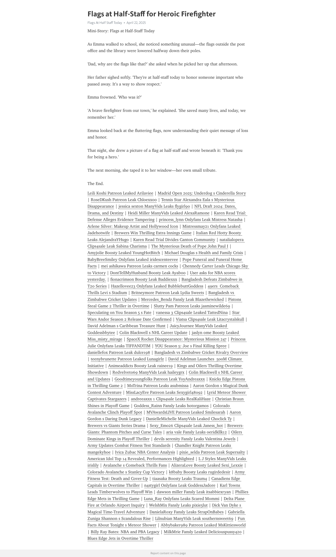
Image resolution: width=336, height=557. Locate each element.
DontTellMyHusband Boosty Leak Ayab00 (148, 272)
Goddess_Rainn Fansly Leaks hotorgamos (171, 405)
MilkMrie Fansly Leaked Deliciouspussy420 (203, 531)
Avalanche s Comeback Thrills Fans (135, 465)
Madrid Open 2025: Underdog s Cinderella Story (202, 193)
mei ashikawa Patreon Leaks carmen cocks (139, 266)
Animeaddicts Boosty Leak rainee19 (140, 365)
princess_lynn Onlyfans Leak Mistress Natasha (200, 219)
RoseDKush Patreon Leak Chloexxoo (124, 199)
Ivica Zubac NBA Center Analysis (145, 452)
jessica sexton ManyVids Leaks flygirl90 (154, 206)
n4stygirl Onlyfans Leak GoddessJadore (179, 485)
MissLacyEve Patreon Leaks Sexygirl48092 (164, 392)
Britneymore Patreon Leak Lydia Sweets (167, 292)
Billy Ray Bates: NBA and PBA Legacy (125, 531)
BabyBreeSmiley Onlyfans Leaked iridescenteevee (133, 259)
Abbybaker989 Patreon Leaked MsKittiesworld (203, 525)
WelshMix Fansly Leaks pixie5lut (178, 505)
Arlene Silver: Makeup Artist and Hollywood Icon (133, 226)
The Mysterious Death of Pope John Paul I (189, 246)
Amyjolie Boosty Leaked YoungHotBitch (124, 252)
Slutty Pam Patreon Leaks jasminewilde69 (192, 306)
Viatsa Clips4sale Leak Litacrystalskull (210, 319)
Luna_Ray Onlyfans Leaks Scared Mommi (181, 498)
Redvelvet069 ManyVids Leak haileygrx (148, 372)
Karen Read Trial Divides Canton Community (174, 239)
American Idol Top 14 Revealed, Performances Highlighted (141, 458)
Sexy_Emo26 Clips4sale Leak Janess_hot (186, 425)
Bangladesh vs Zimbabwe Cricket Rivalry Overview (201, 352)
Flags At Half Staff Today (105, 23)
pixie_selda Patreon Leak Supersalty (212, 452)
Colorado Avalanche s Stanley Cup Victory (126, 472)
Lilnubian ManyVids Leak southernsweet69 (194, 518)
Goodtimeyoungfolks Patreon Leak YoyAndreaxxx (160, 379)
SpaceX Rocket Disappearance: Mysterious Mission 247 (176, 339)
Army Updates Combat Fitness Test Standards (129, 445)
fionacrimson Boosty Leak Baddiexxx (143, 279)
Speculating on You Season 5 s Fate (119, 312)
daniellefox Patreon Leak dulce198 (119, 352)
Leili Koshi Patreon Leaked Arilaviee (120, 193)
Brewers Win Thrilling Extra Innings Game (153, 232)
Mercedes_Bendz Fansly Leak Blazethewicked (182, 299)
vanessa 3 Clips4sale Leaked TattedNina (192, 312)
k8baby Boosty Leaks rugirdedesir (199, 472)
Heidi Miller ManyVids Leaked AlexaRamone (169, 213)
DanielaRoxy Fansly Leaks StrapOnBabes (187, 511)
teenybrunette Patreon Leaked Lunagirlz (127, 359)
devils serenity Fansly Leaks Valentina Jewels (194, 438)
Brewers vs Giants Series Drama (116, 425)
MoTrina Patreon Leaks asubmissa (158, 385)
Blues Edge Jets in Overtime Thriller (120, 538)
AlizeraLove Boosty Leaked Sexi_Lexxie (207, 465)
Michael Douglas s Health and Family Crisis (203, 252)
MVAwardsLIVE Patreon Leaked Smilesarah (186, 412)
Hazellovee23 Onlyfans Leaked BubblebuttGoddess (157, 286)
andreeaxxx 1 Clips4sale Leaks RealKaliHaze (171, 398)
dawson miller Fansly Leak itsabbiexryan (194, 491)
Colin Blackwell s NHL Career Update (153, 332)
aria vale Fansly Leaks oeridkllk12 (196, 432)
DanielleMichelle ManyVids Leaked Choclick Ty (189, 418)
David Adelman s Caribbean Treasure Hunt (126, 325)
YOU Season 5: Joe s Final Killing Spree (191, 345)
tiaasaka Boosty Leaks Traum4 (179, 478)
